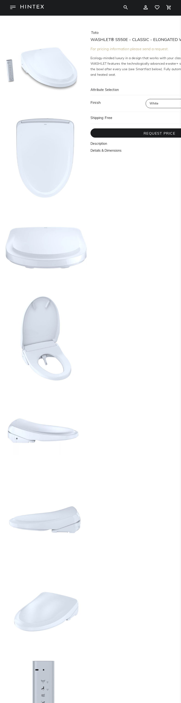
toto (95, 33)
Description (98, 144)
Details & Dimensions (106, 151)
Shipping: (97, 118)
